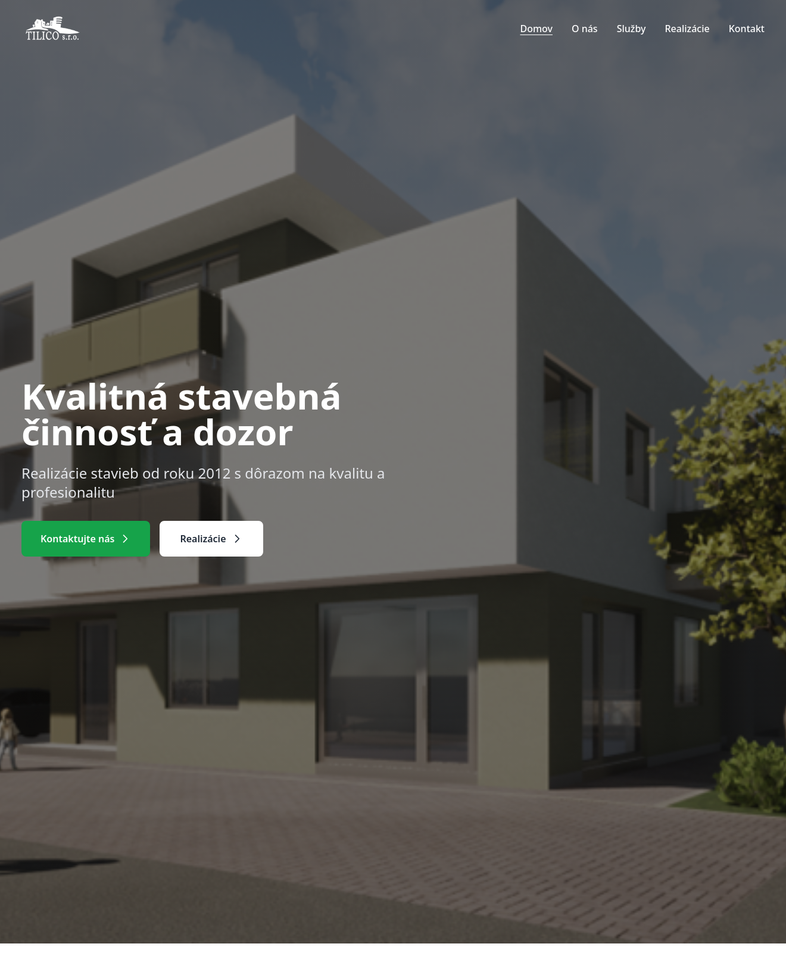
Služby (631, 28)
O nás (585, 28)
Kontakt (747, 28)
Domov (536, 28)
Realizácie (687, 28)
